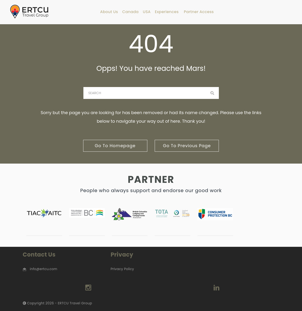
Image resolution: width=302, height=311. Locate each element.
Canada (130, 12)
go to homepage (115, 146)
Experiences (167, 12)
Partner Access (199, 12)
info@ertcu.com (43, 269)
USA (146, 12)
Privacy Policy (122, 269)
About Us (109, 12)
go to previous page (187, 146)
